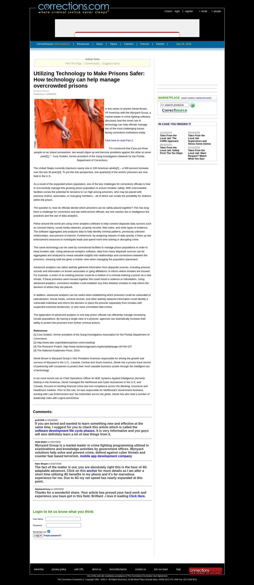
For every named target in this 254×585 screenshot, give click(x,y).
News (99, 43)
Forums (144, 43)
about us (96, 569)
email (204, 11)
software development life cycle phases (65, 430)
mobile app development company (106, 456)
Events (160, 43)
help (178, 569)
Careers (128, 43)
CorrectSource (53, 43)
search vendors (188, 98)
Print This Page (73, 63)
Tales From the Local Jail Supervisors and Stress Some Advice (199, 139)
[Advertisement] (79, 550)
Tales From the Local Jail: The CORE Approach (169, 138)
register (189, 11)
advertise (39, 569)
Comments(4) (92, 63)
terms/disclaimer (118, 569)
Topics (113, 43)
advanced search (204, 98)
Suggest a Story (111, 63)
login (177, 11)
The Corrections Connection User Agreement (147, 576)
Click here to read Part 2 (119, 140)
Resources (83, 43)
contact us (140, 569)
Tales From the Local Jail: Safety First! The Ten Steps (171, 150)
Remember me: (40, 532)
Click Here (137, 496)
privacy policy (59, 569)
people (217, 11)
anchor (92, 470)
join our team (161, 569)
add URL (79, 569)
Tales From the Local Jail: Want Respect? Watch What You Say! (197, 154)
